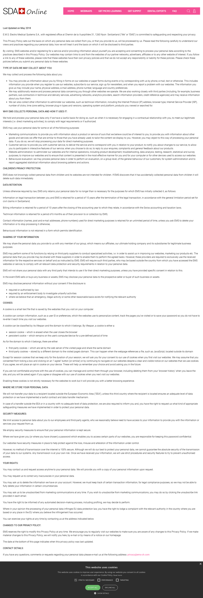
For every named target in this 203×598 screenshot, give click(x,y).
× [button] (200, 564)
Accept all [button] (93, 587)
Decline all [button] (110, 587)
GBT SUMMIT (134, 11)
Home (71, 11)
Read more (117, 575)
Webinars (86, 11)
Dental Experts (156, 11)
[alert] (101, 579)
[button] (101, 593)
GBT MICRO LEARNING (110, 11)
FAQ (174, 11)
